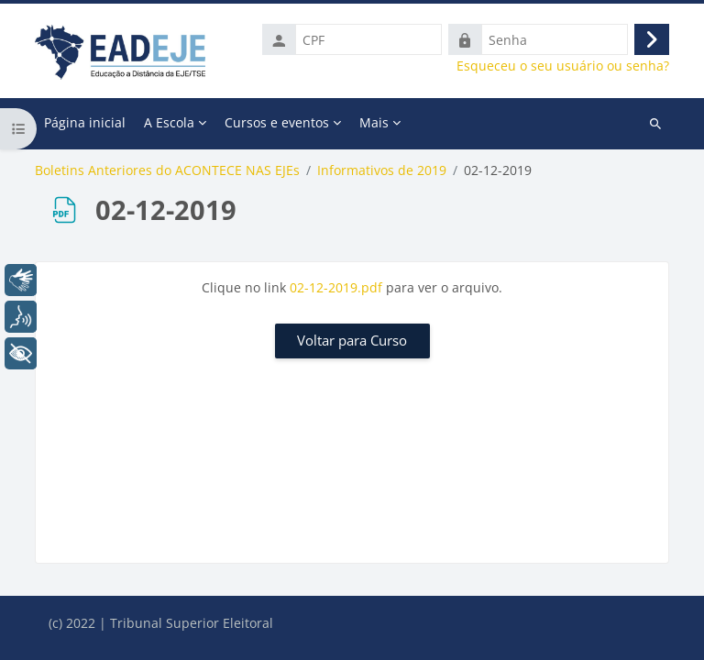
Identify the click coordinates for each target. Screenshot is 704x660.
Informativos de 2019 (381, 170)
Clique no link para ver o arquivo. (352, 287)
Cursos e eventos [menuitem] (277, 122)
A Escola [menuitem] (169, 122)
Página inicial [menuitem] (85, 122)
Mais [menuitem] (374, 122)
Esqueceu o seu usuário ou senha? (562, 66)
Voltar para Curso (352, 340)
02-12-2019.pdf (336, 287)
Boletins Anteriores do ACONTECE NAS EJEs (167, 170)
